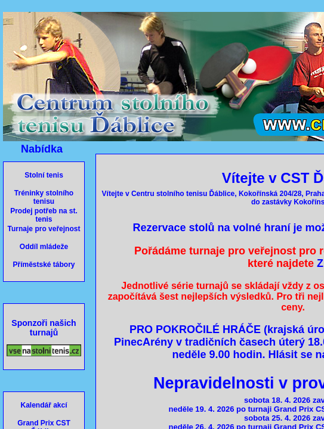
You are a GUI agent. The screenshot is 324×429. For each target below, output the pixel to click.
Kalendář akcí (43, 405)
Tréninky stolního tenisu (43, 197)
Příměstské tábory (44, 264)
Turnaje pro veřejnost (44, 229)
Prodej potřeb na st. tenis (44, 215)
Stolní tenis (43, 175)
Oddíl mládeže (44, 247)
